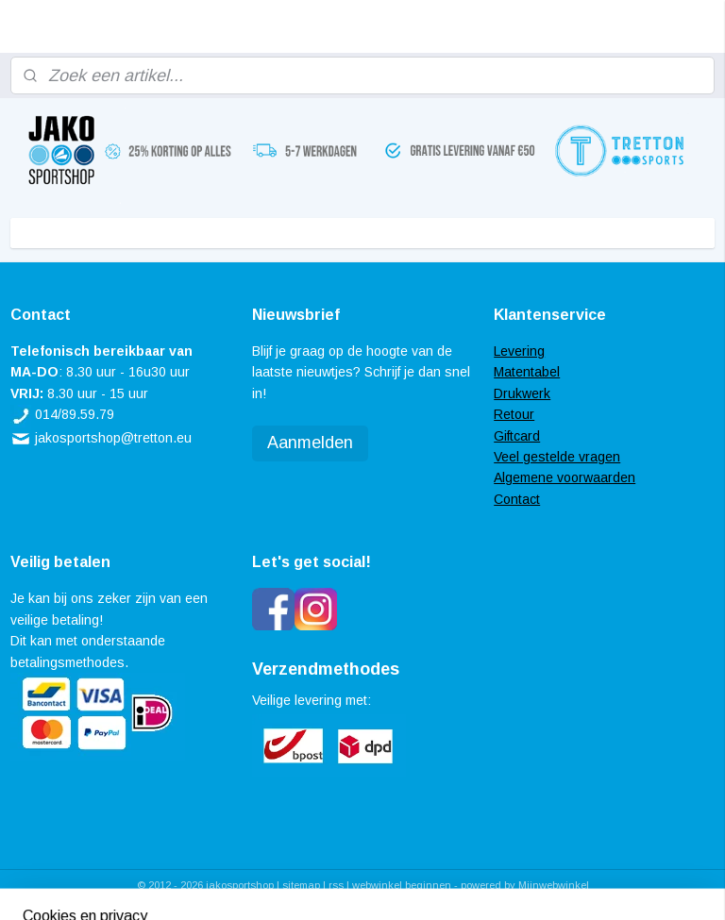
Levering (519, 351)
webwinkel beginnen (401, 885)
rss (336, 885)
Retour (514, 414)
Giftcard (517, 435)
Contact (517, 499)
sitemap (301, 885)
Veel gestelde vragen (557, 456)
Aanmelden (310, 442)
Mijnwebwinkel (553, 885)
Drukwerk (522, 393)
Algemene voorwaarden (564, 477)
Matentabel (527, 371)
